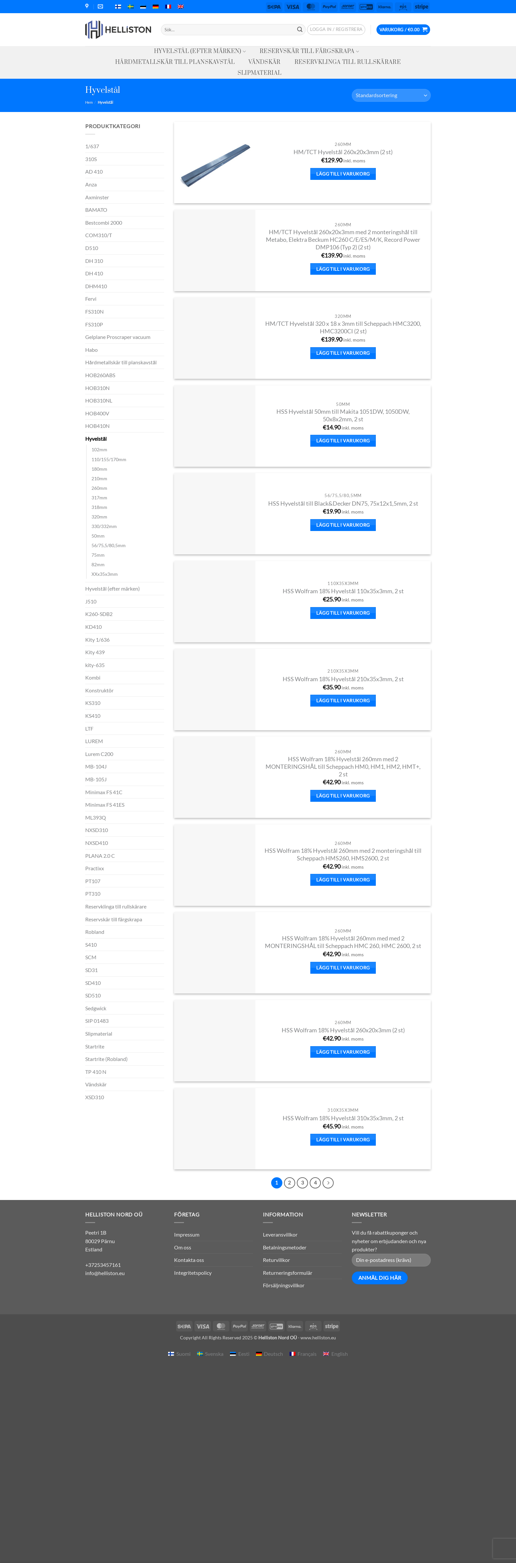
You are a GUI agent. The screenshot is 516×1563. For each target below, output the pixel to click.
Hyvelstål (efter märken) (200, 51)
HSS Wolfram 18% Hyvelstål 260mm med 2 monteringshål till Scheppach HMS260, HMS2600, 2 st (343, 854)
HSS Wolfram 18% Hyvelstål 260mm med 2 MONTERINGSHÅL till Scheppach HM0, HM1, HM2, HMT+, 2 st (343, 767)
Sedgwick (95, 1008)
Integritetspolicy (193, 1273)
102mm (99, 449)
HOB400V (97, 413)
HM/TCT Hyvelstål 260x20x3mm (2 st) (343, 152)
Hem (89, 102)
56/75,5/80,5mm (108, 545)
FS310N (94, 311)
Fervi (90, 298)
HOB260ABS (100, 375)
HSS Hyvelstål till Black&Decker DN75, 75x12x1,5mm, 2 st (343, 503)
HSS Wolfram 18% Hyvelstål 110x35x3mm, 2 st (343, 591)
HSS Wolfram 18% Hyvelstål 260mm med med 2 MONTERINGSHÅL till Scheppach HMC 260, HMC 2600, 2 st (343, 942)
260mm (99, 488)
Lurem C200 (99, 754)
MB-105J (96, 779)
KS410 (92, 715)
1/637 (92, 146)
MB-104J (96, 766)
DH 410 (94, 273)
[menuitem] (118, 7)
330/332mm (104, 526)
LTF (89, 728)
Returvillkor (276, 1260)
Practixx (94, 868)
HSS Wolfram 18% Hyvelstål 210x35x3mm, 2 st (343, 679)
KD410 (93, 627)
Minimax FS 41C (103, 792)
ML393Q (95, 817)
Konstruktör (99, 690)
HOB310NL (98, 400)
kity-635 (95, 665)
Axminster (97, 197)
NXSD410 (96, 843)
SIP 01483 (97, 1021)
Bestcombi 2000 (103, 222)
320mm (99, 516)
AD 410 (94, 171)
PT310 (92, 893)
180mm (99, 469)
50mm (98, 536)
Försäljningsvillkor (283, 1285)
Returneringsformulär (287, 1273)
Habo (91, 350)
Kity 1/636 (97, 639)
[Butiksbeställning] (391, 95)
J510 (90, 601)
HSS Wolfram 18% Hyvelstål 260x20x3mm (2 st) (343, 1030)
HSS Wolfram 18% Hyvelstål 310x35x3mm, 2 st (343, 1118)
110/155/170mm (108, 459)
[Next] (328, 1182)
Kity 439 (95, 652)
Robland (94, 932)
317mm (99, 497)
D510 (91, 248)
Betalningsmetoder (284, 1247)
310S (91, 159)
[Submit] (299, 29)
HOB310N (97, 388)
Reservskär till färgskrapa (309, 51)
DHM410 (96, 286)
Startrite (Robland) (106, 1059)
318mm (99, 507)
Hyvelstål (96, 438)
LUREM (94, 741)
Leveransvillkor (280, 1234)
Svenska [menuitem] (214, 1354)
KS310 (92, 703)
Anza (91, 184)
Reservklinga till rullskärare (348, 62)
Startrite (94, 1046)
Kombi (92, 677)
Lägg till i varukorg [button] (343, 174)
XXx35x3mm (104, 574)
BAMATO (96, 210)
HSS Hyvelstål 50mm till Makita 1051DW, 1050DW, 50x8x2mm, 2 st (343, 415)
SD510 (93, 995)
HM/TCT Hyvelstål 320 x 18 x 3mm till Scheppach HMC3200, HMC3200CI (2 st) (343, 327)
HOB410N (97, 426)
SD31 (91, 970)
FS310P (94, 324)
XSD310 (94, 1097)
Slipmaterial (260, 73)
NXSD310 (96, 830)
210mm (99, 478)
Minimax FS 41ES (104, 804)
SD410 (93, 983)
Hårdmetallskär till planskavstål (175, 62)
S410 (91, 944)
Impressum (186, 1234)
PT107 (92, 881)
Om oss (182, 1247)
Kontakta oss (189, 1260)
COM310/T (98, 235)
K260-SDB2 (99, 614)
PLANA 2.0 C (100, 855)
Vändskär (264, 62)
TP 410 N (95, 1072)
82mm (98, 564)
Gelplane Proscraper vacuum (117, 337)
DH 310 (94, 261)
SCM (90, 957)
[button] (336, 29)
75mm (98, 555)
